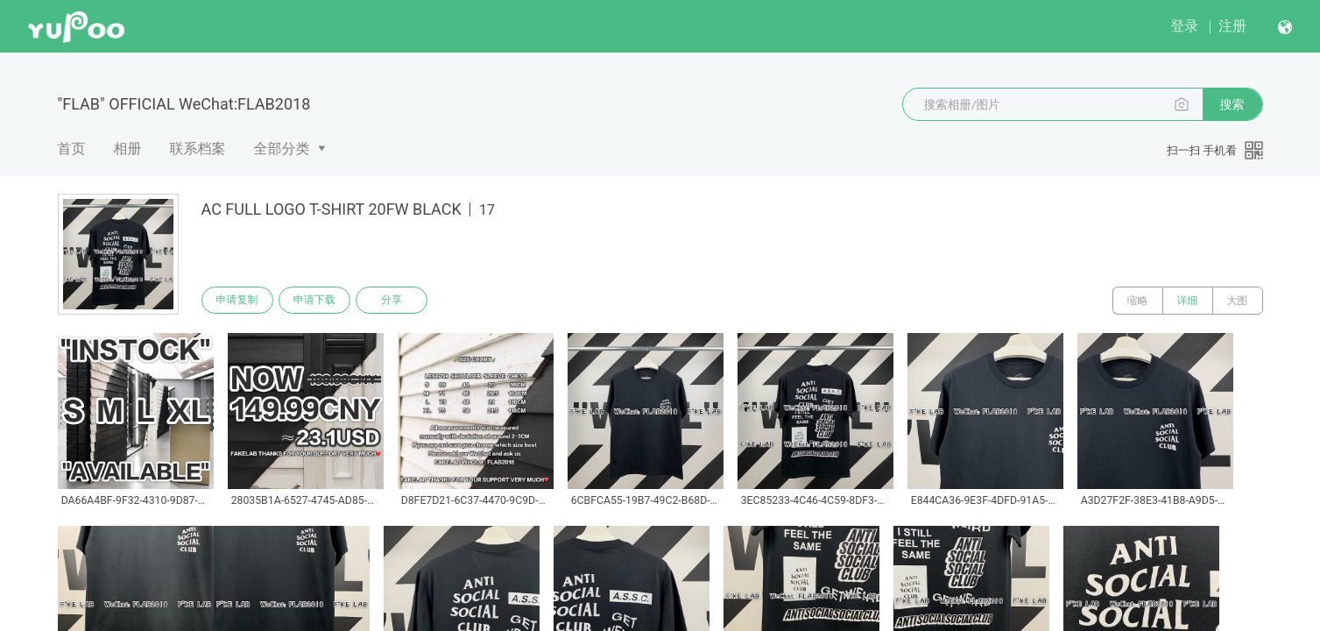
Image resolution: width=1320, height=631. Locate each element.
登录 (1184, 26)
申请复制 (238, 300)
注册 (1232, 26)
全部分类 (282, 148)
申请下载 (317, 300)
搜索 (1232, 104)
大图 (1237, 300)
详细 (1187, 300)
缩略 (1137, 300)
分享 (395, 300)
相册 (128, 148)
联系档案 (198, 148)
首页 (72, 148)
